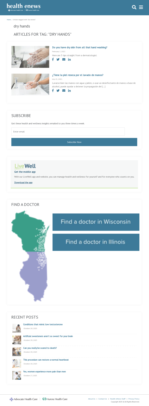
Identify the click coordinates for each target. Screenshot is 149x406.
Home (9, 20)
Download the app (23, 182)
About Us (91, 399)
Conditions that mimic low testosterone (43, 324)
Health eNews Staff (117, 399)
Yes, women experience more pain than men (44, 371)
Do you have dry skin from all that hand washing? (79, 47)
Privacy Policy (133, 399)
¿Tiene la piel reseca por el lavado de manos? (77, 75)
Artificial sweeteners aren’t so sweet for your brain (48, 336)
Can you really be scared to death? (40, 348)
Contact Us (102, 399)
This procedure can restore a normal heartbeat (46, 360)
